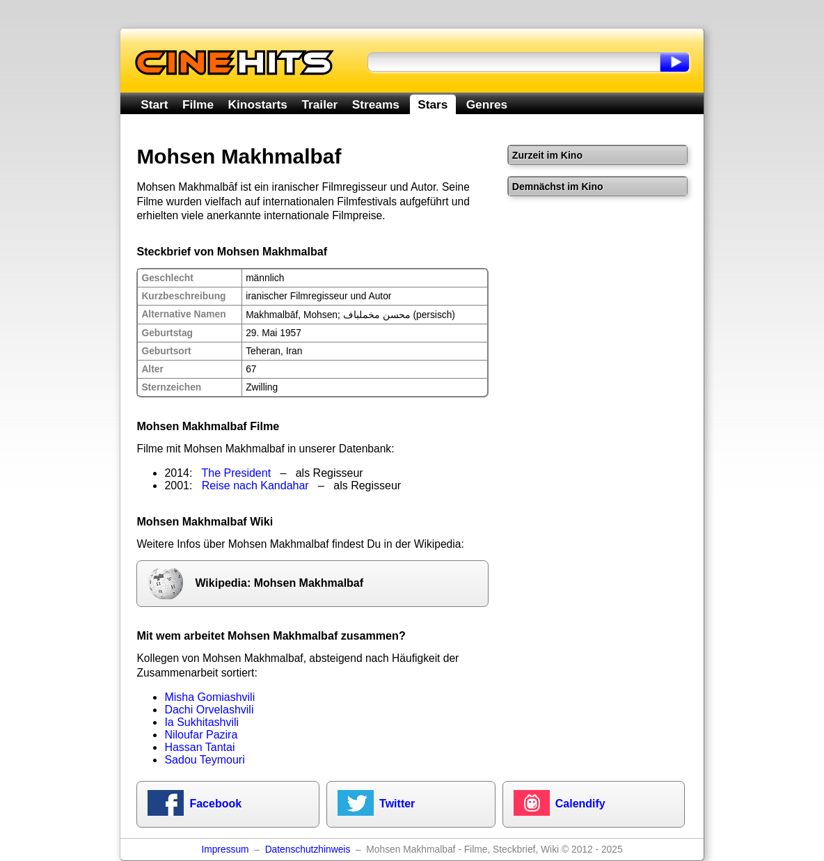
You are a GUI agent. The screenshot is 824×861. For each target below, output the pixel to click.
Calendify (580, 803)
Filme (198, 104)
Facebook (215, 803)
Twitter (397, 803)
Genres (486, 104)
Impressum (224, 849)
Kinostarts (257, 104)
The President (236, 473)
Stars (432, 104)
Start (154, 104)
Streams (375, 104)
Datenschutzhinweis (308, 849)
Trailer (319, 104)
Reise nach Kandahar (255, 485)
